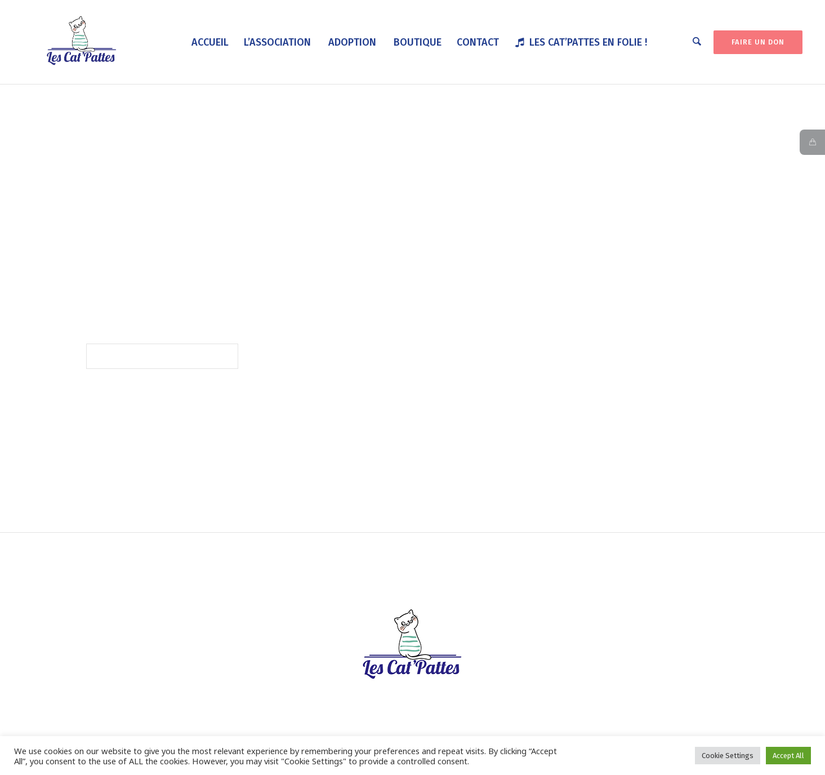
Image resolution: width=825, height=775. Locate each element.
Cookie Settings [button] (727, 755)
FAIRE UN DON (758, 42)
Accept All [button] (788, 755)
